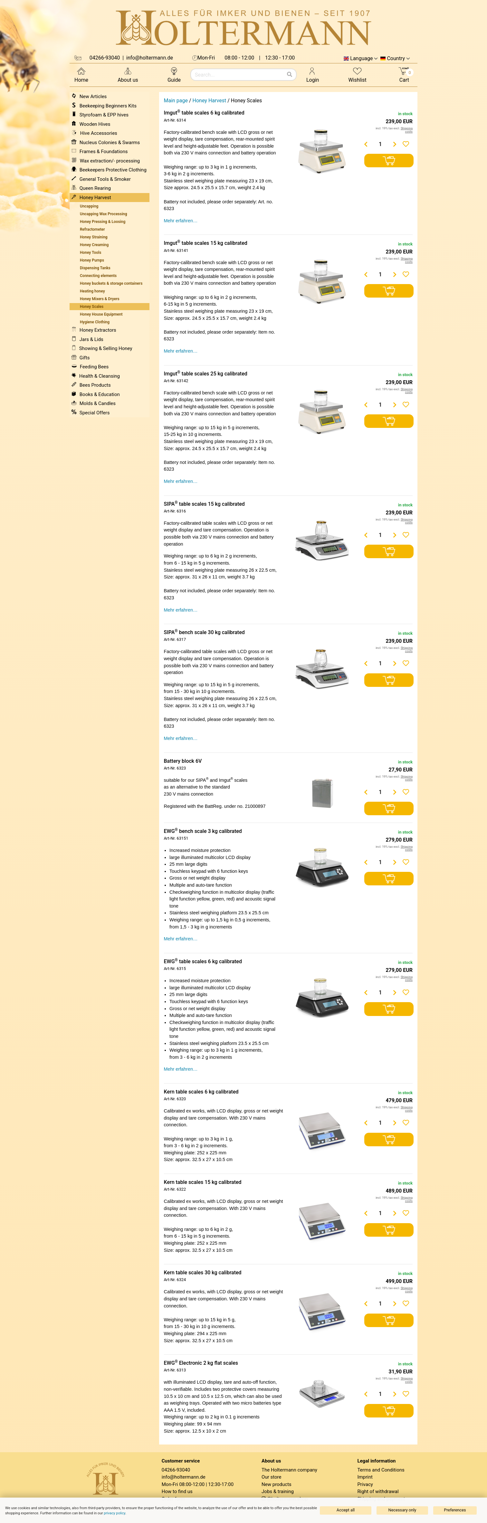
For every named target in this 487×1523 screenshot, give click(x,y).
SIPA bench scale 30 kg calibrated (204, 632)
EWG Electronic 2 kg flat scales (201, 1363)
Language (361, 58)
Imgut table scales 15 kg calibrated (205, 243)
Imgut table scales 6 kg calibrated (204, 113)
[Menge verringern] (366, 144)
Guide (174, 74)
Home (81, 74)
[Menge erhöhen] (395, 144)
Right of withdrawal (377, 1491)
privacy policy (114, 1513)
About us (128, 74)
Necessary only (402, 1510)
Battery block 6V (183, 761)
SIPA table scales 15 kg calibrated (204, 504)
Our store (271, 1477)
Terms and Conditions (380, 1470)
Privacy (365, 1484)
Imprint (365, 1477)
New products (276, 1484)
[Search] (289, 74)
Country (395, 58)
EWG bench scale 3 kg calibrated (203, 831)
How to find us (177, 1491)
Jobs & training (278, 1491)
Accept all (346, 1510)
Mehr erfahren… (181, 220)
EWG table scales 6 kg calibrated (203, 961)
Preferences (455, 1510)
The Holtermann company (289, 1470)
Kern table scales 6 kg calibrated (201, 1092)
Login (312, 74)
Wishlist (357, 74)
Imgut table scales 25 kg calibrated (205, 374)
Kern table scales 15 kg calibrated (203, 1182)
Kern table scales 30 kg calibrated (203, 1272)
